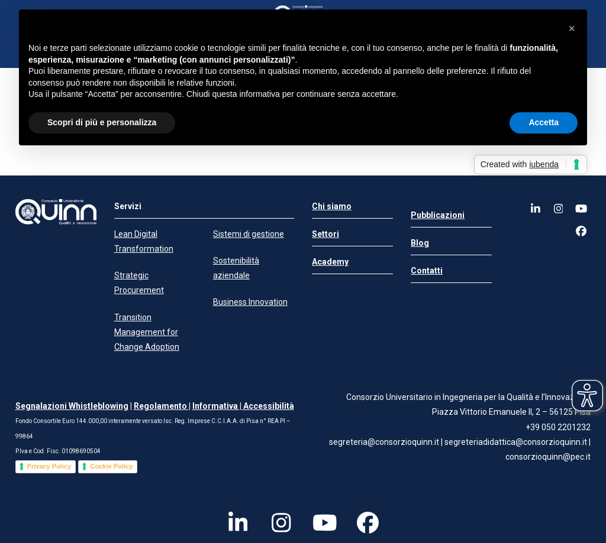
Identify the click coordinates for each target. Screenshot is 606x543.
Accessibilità (268, 406)
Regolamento (161, 406)
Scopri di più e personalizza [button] (101, 122)
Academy (330, 261)
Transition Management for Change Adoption (146, 332)
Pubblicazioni (438, 215)
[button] (571, 28)
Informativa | (217, 406)
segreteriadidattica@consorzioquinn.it (516, 442)
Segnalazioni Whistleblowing (71, 406)
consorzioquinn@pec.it (548, 456)
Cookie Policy (111, 466)
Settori (325, 234)
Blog (420, 243)
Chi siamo (332, 206)
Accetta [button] (543, 122)
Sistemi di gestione (248, 234)
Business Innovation (250, 302)
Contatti (427, 270)
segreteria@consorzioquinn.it (384, 442)
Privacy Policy (49, 466)
